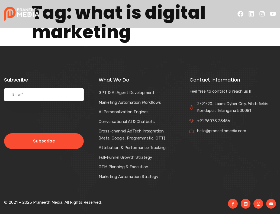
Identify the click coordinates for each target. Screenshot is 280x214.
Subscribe (44, 141)
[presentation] (44, 117)
